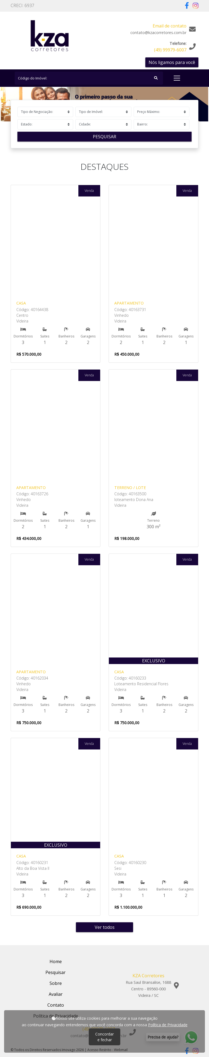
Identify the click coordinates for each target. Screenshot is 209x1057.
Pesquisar (104, 137)
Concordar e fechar (104, 1036)
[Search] (89, 78)
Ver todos (105, 927)
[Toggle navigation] (177, 78)
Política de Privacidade (168, 1024)
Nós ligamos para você (172, 62)
